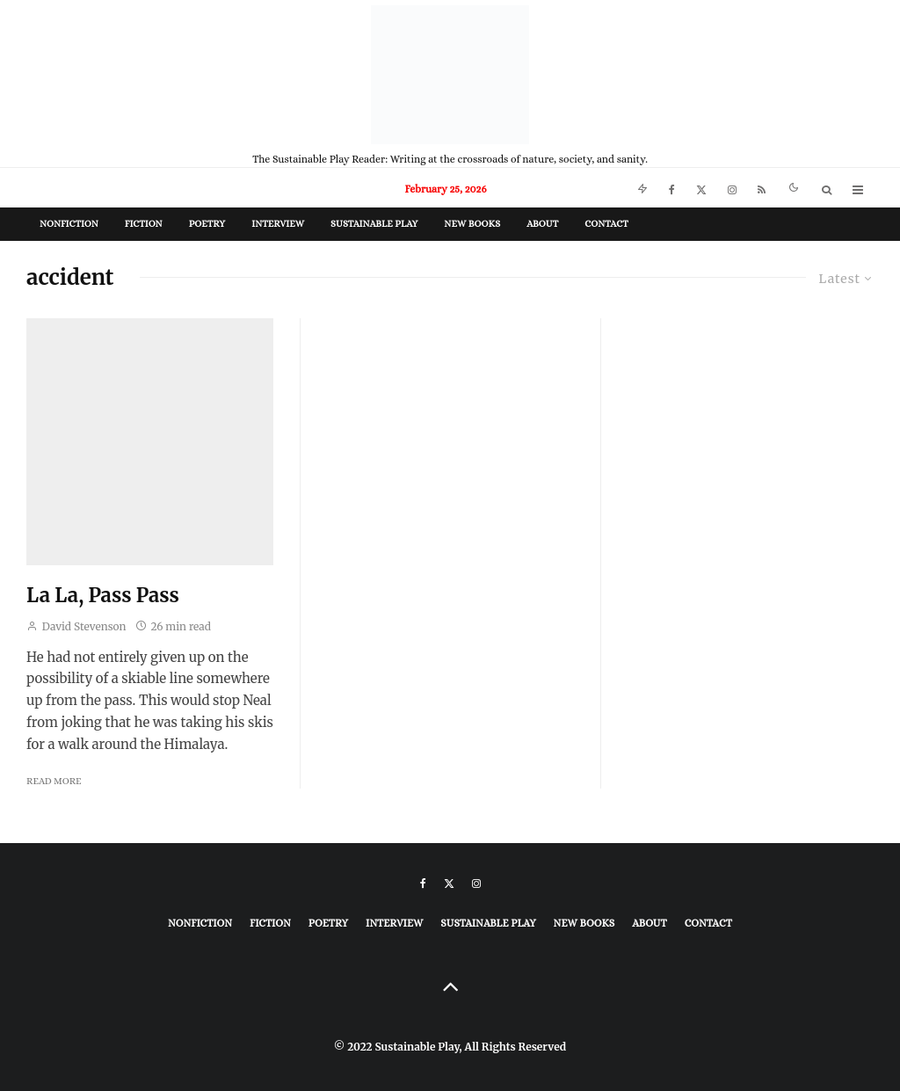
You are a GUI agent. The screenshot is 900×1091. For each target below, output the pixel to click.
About (542, 223)
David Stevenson (76, 626)
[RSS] (761, 187)
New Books (472, 223)
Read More (54, 781)
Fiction (144, 223)
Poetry (207, 223)
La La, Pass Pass (102, 595)
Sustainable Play (373, 223)
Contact (606, 223)
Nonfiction (69, 223)
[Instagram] (732, 187)
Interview (277, 223)
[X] (701, 187)
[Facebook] (672, 187)
